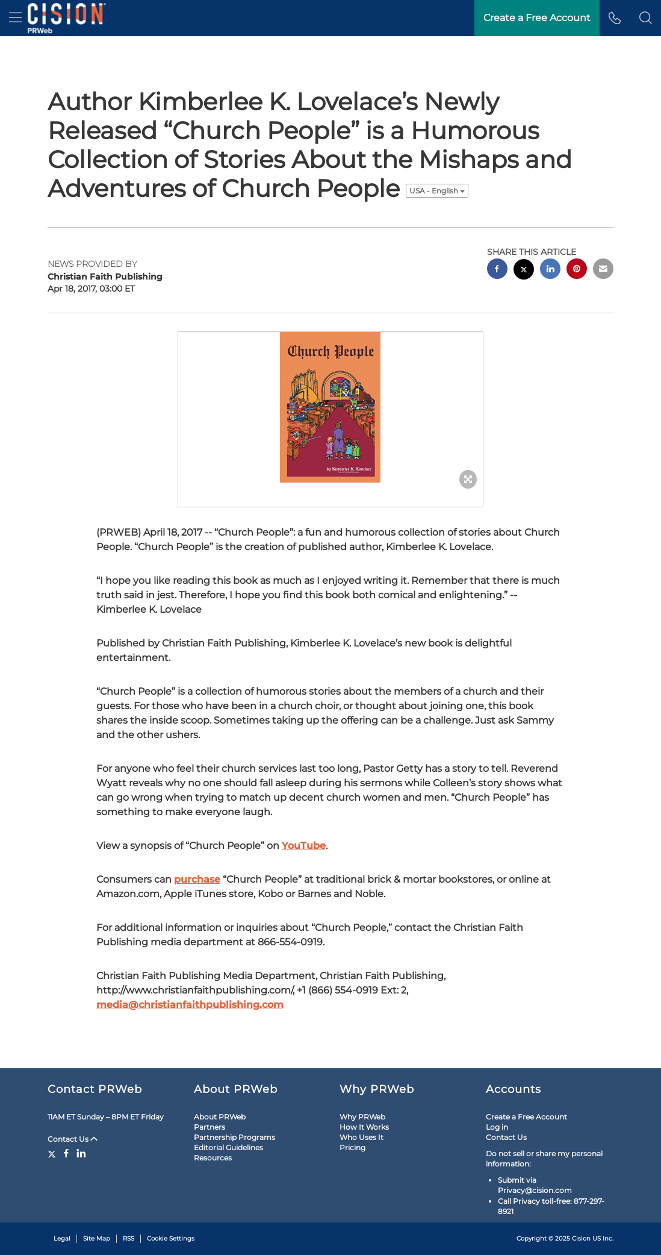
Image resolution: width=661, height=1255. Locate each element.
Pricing (352, 1147)
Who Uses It (361, 1137)
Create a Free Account (526, 1116)
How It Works (364, 1126)
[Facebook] (66, 1153)
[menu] (15, 18)
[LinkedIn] (81, 1153)
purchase (197, 879)
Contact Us (73, 1139)
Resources (213, 1157)
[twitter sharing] (524, 271)
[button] (645, 18)
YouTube (304, 845)
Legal (62, 1238)
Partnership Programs (234, 1137)
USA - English (437, 190)
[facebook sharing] (497, 270)
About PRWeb (220, 1116)
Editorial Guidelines (228, 1147)
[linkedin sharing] (550, 270)
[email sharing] (603, 270)
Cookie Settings (170, 1238)
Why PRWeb (362, 1116)
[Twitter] (53, 1153)
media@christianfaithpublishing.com (190, 1004)
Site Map (96, 1238)
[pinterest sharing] (576, 270)
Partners (209, 1126)
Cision (581, 1238)
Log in (497, 1126)
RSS (128, 1238)
